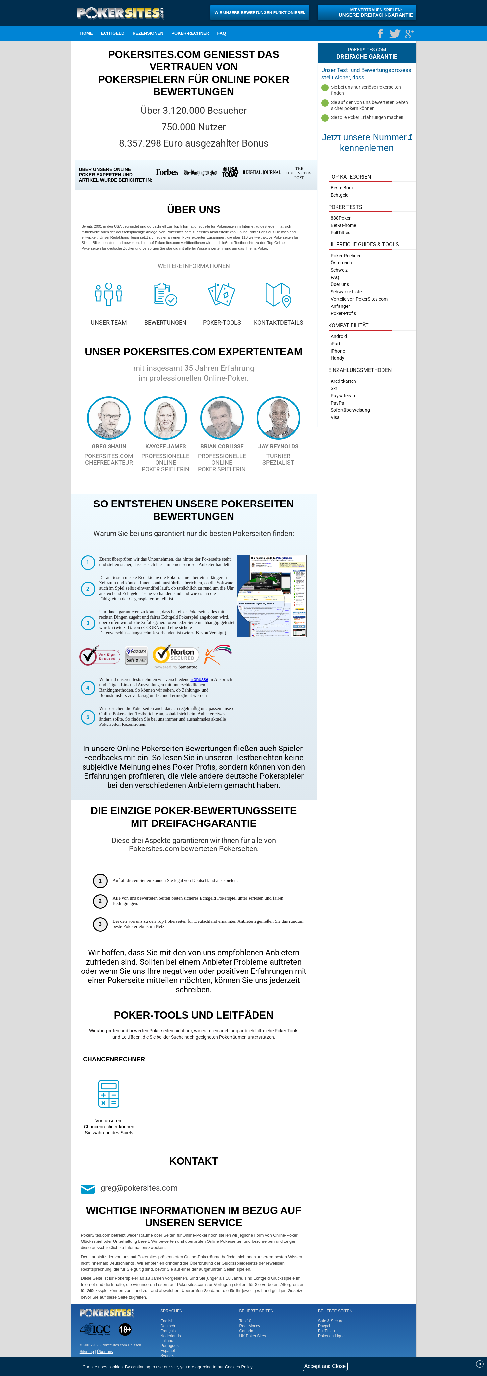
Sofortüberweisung (350, 410)
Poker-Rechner (190, 33)
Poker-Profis (343, 313)
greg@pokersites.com (139, 1187)
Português (169, 1345)
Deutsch (167, 1326)
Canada (246, 1331)
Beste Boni (342, 187)
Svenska (168, 1355)
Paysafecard (344, 395)
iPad (335, 343)
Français (168, 1331)
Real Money (249, 1326)
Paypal (324, 1326)
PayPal (338, 402)
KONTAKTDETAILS (278, 322)
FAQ (221, 33)
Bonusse (199, 679)
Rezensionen (148, 33)
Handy (337, 358)
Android (339, 336)
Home (86, 33)
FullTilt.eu (326, 1331)
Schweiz (339, 270)
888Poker (341, 218)
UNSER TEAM (109, 322)
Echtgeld (113, 33)
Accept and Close (325, 1366)
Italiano (166, 1341)
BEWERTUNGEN (165, 322)
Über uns (340, 284)
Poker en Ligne (331, 1336)
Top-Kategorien (350, 177)
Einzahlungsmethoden (360, 370)
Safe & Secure (330, 1321)
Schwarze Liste (346, 291)
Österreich (341, 262)
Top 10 (245, 1321)
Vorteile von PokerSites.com (359, 299)
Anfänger (340, 306)
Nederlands (170, 1336)
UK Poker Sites (252, 1336)
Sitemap (87, 1351)
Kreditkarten (343, 381)
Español (167, 1350)
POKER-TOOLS (222, 322)
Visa (335, 417)
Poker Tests (345, 207)
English (166, 1321)
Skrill (335, 388)
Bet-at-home (343, 225)
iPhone (338, 351)
